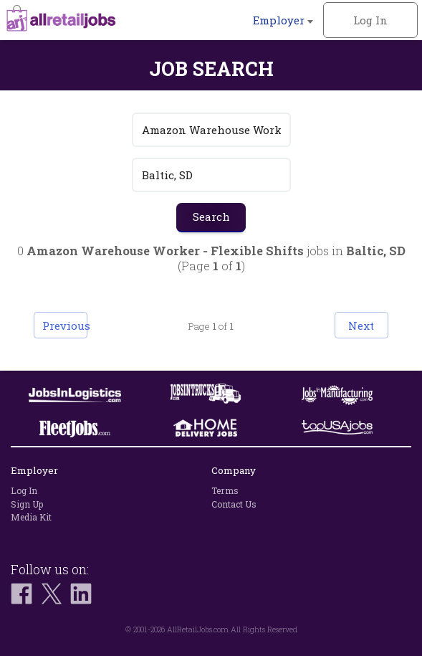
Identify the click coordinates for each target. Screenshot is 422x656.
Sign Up (27, 504)
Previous (65, 325)
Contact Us (233, 504)
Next (361, 325)
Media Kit (31, 517)
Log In (370, 20)
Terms (225, 490)
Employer (283, 20)
